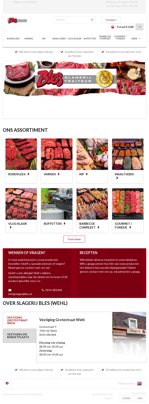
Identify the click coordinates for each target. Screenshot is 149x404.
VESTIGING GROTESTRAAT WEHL (17, 320)
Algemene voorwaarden (14, 394)
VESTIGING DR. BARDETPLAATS (18, 336)
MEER (135, 38)
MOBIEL (127, 398)
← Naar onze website (24, 2)
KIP (43, 38)
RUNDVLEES (13, 38)
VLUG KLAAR (74, 38)
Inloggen (110, 19)
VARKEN (28, 38)
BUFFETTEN (90, 38)
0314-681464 (129, 6)
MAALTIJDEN (59, 38)
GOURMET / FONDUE (120, 37)
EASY (140, 398)
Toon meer (74, 239)
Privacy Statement (34, 394)
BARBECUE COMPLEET (105, 37)
